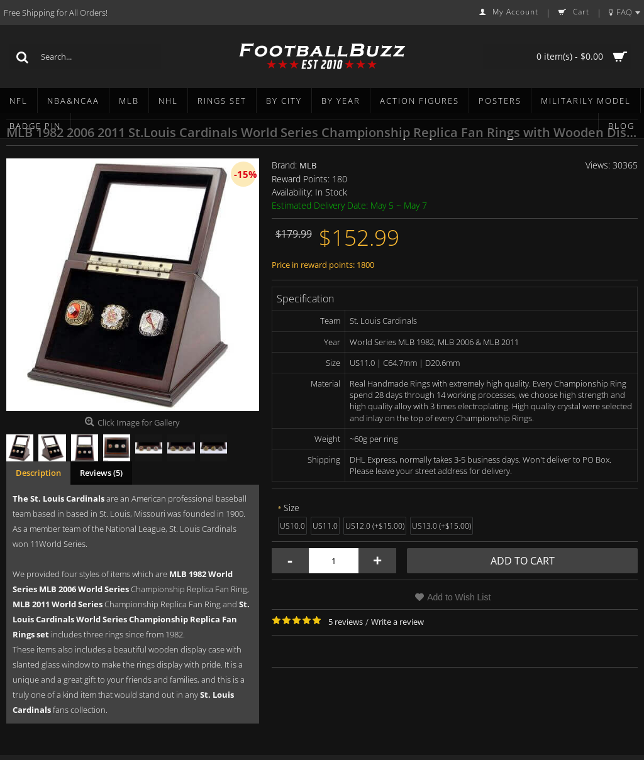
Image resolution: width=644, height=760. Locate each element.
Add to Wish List (459, 597)
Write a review (397, 621)
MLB (307, 165)
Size (291, 508)
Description (38, 472)
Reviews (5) (101, 472)
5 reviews (345, 621)
